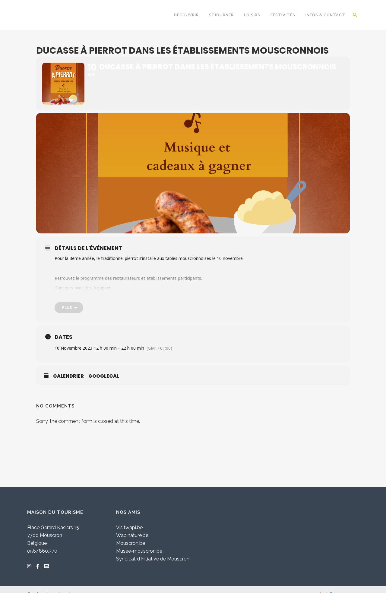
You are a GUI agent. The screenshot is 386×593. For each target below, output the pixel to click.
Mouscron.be (130, 543)
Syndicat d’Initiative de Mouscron (152, 559)
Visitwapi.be (129, 527)
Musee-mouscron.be (139, 551)
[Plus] (69, 308)
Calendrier (68, 376)
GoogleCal (103, 376)
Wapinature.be (132, 535)
